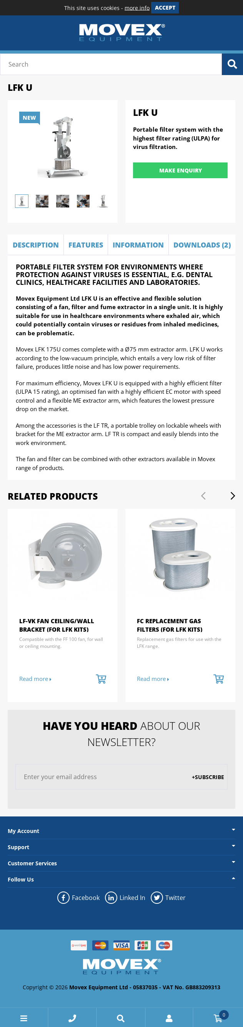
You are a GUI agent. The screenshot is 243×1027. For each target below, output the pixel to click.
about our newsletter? (121, 733)
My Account (23, 831)
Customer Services (32, 863)
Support (18, 847)
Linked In (125, 898)
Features (85, 244)
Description (36, 244)
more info (137, 7)
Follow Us (21, 879)
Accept (165, 7)
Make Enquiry (180, 170)
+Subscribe (208, 777)
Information (138, 244)
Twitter (168, 898)
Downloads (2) (202, 244)
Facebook (78, 898)
